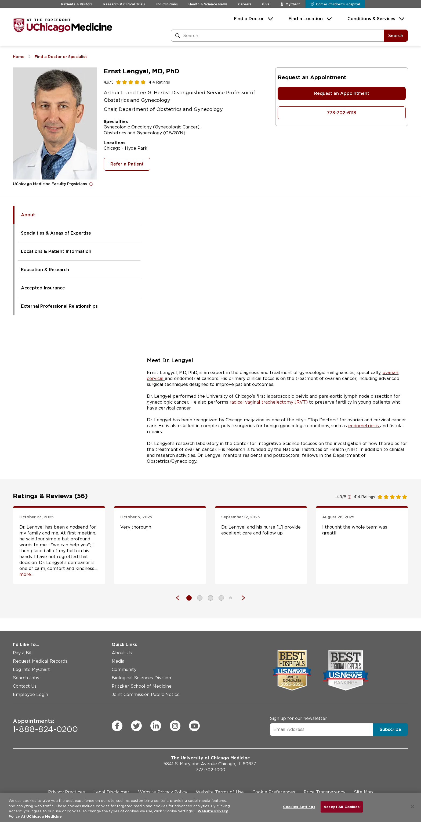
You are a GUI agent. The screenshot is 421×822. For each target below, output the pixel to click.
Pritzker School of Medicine (142, 686)
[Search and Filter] (277, 36)
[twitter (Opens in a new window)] (136, 725)
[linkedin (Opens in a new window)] (155, 725)
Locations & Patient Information (56, 251)
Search (395, 35)
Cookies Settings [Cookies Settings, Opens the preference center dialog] (299, 807)
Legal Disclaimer (111, 792)
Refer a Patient (127, 164)
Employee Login (30, 694)
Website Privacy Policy (162, 792)
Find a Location (306, 18)
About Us (122, 652)
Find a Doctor (249, 18)
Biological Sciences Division (141, 677)
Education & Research (45, 269)
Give (266, 4)
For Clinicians (167, 4)
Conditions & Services (371, 18)
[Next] (240, 598)
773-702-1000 (210, 769)
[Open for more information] (91, 184)
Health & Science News (207, 4)
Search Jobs (26, 677)
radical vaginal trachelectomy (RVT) (269, 402)
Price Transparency (324, 792)
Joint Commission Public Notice (146, 694)
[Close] (412, 807)
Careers (244, 4)
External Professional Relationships (59, 306)
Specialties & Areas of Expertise (56, 233)
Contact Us (25, 686)
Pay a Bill (23, 652)
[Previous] (180, 598)
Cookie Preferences (273, 792)
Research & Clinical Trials (124, 4)
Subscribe (390, 729)
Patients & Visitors (77, 4)
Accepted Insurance (43, 287)
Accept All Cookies (342, 807)
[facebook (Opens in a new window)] (117, 725)
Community (124, 669)
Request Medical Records (40, 661)
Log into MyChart (31, 669)
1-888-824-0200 (45, 726)
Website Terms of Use (220, 792)
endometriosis (364, 425)
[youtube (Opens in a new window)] (194, 725)
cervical (156, 378)
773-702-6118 (341, 112)
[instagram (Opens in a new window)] (175, 725)
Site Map (363, 792)
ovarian (390, 372)
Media (118, 661)
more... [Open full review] (26, 574)
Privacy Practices (66, 792)
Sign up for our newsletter (298, 718)
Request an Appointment (341, 93)
